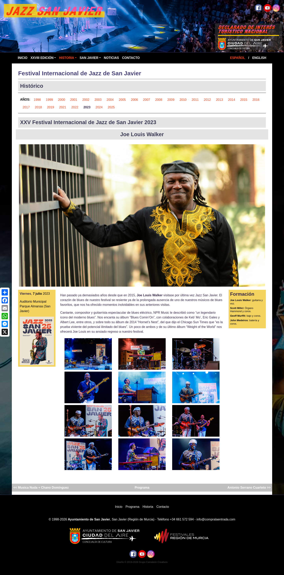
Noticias (111, 57)
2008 (158, 99)
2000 (61, 99)
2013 (219, 99)
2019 (50, 107)
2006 (134, 99)
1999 (49, 99)
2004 (110, 99)
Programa (142, 487)
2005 (122, 99)
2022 (74, 107)
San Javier (89, 57)
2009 (171, 99)
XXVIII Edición (42, 57)
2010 (183, 99)
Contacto (131, 57)
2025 (111, 107)
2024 (99, 107)
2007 (146, 99)
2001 (73, 99)
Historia (66, 57)
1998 (37, 99)
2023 (87, 107)
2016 (256, 99)
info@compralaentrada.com (215, 519)
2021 (62, 107)
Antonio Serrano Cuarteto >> (249, 487)
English (259, 57)
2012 (207, 99)
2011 (195, 99)
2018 (38, 107)
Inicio (22, 57)
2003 (98, 99)
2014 (231, 99)
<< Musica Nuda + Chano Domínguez (41, 487)
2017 (26, 107)
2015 (243, 99)
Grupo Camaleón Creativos (153, 562)
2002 (85, 99)
